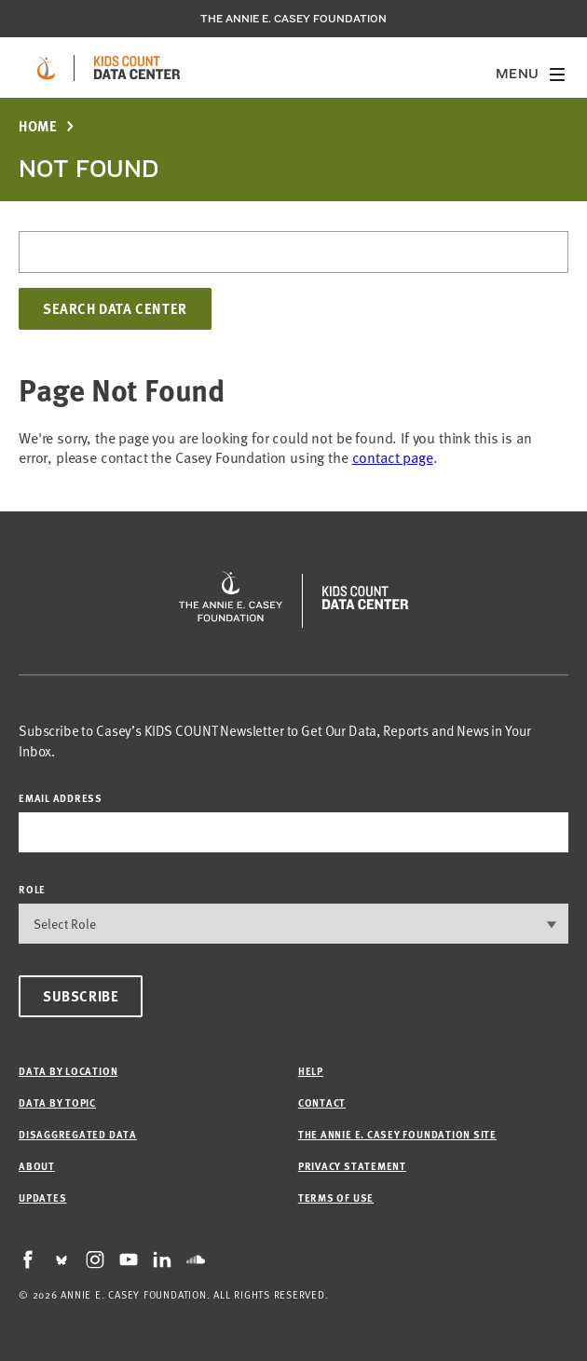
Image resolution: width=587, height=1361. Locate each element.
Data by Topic (57, 1102)
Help (310, 1071)
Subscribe (80, 996)
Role (32, 889)
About (37, 1166)
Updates (42, 1197)
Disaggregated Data (78, 1134)
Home (38, 126)
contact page (392, 456)
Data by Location (68, 1071)
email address (60, 798)
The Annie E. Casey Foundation (293, 18)
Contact (322, 1102)
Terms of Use (336, 1197)
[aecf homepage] (46, 68)
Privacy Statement (352, 1166)
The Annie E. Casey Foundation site (397, 1134)
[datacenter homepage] (137, 68)
